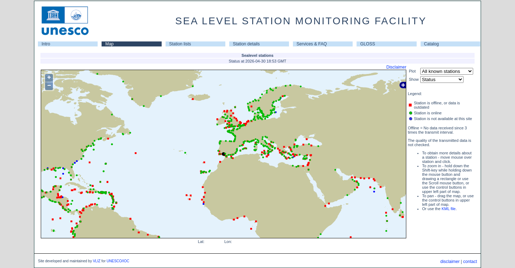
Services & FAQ (311, 43)
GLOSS (367, 43)
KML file (449, 209)
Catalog (431, 43)
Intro (45, 43)
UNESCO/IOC (118, 261)
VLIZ (96, 261)
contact (470, 261)
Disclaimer (396, 67)
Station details (246, 43)
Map (109, 43)
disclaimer (450, 261)
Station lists (180, 43)
